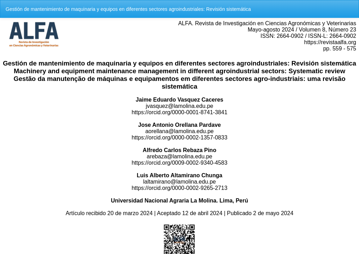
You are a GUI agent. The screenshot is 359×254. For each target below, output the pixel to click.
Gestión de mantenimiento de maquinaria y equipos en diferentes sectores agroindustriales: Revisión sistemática (128, 9)
